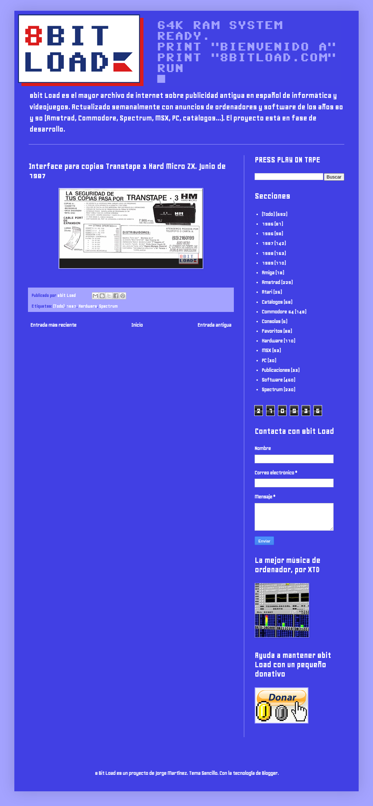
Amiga (268, 273)
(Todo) (58, 306)
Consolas (271, 321)
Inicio (137, 325)
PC (264, 360)
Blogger (270, 773)
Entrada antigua (214, 325)
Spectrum (108, 306)
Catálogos (272, 302)
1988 (267, 253)
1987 (71, 306)
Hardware (88, 306)
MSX (266, 350)
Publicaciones (276, 370)
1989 (267, 263)
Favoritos (272, 331)
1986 (267, 234)
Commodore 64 (278, 312)
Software (272, 380)
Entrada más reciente (53, 325)
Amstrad (271, 282)
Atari (267, 292)
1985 (267, 224)
